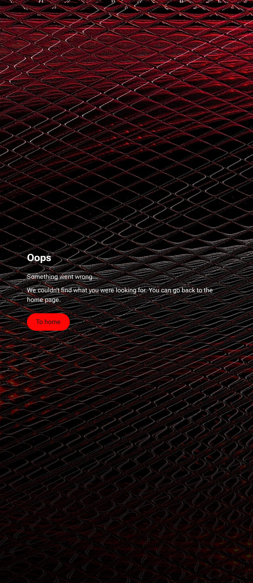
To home (48, 322)
